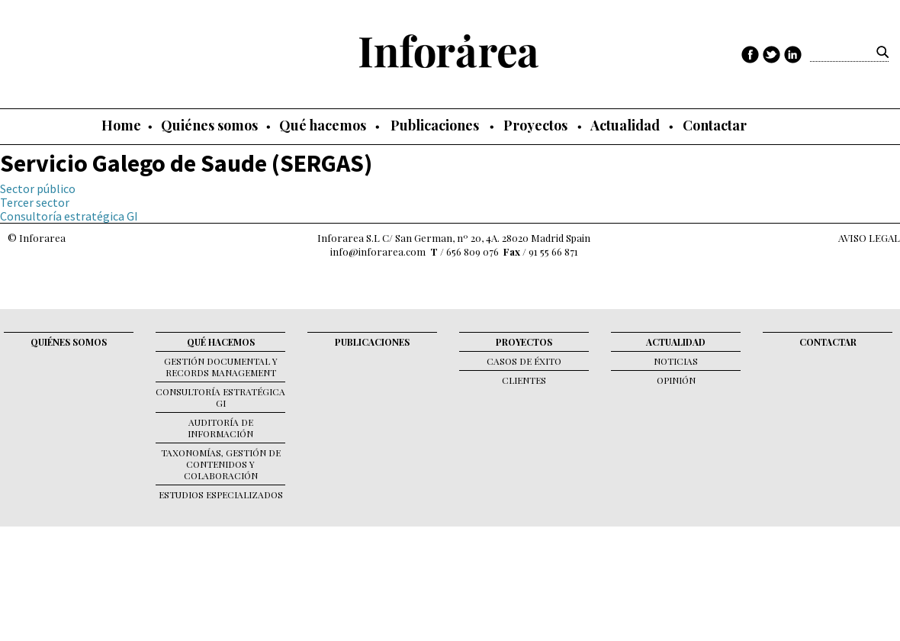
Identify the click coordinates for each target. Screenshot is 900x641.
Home (121, 125)
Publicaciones (435, 125)
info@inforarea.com (378, 251)
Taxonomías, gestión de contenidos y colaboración (221, 464)
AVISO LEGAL (869, 237)
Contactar (715, 125)
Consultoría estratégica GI (69, 216)
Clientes (524, 380)
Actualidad (625, 125)
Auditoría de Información (220, 428)
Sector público (38, 188)
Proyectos (535, 125)
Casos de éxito (524, 361)
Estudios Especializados (221, 494)
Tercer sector (34, 202)
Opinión (676, 380)
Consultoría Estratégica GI (220, 397)
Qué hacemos (322, 125)
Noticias (676, 361)
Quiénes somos (209, 125)
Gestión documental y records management (221, 366)
